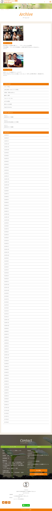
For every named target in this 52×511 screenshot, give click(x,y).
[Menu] (50, 1)
